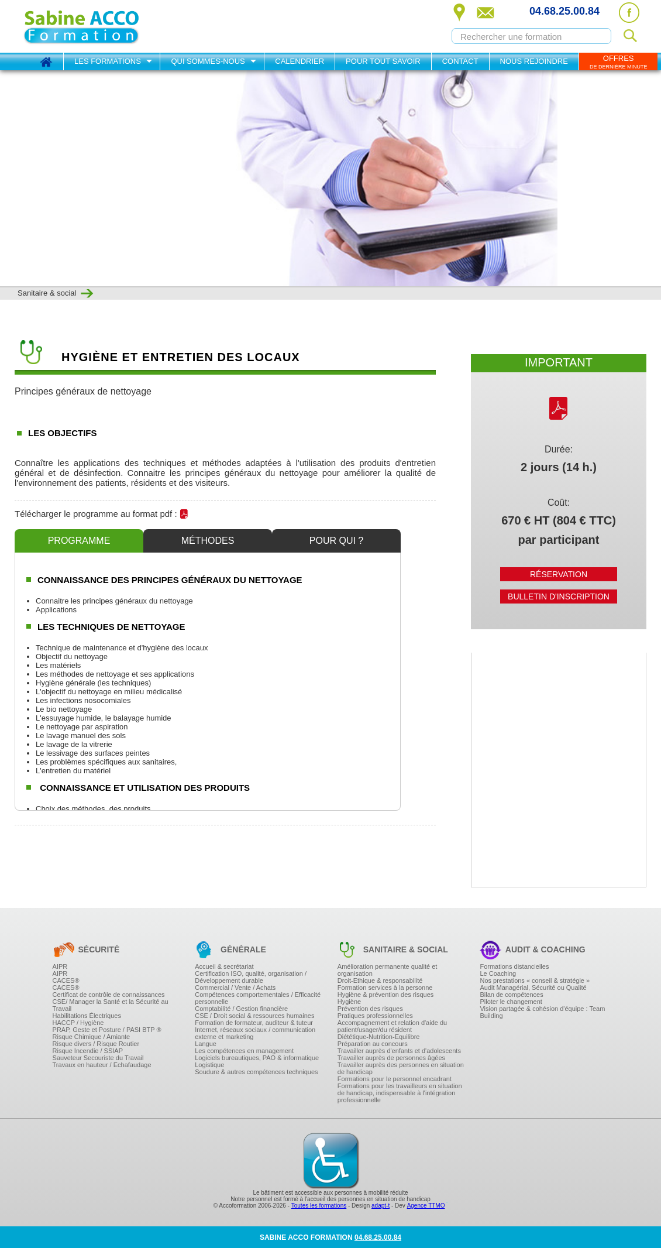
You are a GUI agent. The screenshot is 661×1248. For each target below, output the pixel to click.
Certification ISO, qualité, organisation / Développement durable (251, 977)
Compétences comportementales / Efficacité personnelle (258, 998)
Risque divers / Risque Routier (96, 1043)
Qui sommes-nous (208, 61)
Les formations (107, 61)
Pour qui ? (336, 541)
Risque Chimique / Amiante (91, 1036)
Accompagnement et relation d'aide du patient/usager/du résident (392, 1026)
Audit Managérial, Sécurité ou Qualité (533, 987)
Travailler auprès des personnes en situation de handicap (401, 1068)
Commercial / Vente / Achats (235, 987)
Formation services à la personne (385, 987)
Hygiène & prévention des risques (385, 994)
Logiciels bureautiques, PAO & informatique (257, 1057)
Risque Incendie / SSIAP (88, 1050)
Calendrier (299, 61)
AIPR (60, 966)
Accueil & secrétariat (224, 966)
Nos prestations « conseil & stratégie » (535, 980)
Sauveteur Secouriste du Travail (98, 1057)
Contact (460, 61)
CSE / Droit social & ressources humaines (254, 1015)
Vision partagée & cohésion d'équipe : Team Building (542, 1012)
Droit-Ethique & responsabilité (380, 980)
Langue (205, 1043)
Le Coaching (498, 973)
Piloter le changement (511, 1001)
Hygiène (349, 1001)
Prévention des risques (370, 1008)
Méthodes (208, 541)
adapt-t (380, 1205)
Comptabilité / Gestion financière (241, 1008)
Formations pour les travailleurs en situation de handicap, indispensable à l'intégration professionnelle (400, 1092)
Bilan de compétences (511, 994)
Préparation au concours (373, 1043)
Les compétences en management (244, 1050)
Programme (79, 541)
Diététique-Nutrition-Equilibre (379, 1036)
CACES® (66, 980)
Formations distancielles (514, 966)
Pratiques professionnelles (375, 1015)
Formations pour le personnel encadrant (395, 1078)
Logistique (209, 1064)
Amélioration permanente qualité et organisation (388, 970)
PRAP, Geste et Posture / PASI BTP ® (107, 1029)
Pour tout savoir (383, 61)
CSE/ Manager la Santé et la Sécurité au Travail (110, 1005)
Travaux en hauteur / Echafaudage (102, 1064)
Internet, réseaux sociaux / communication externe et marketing (255, 1033)
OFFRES (619, 62)
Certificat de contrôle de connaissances (109, 994)
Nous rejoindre (534, 61)
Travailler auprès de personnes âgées (391, 1057)
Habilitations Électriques (87, 1015)
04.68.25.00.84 (564, 11)
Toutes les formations (319, 1205)
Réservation (558, 574)
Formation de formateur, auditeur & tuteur (254, 1022)
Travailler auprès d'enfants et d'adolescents (399, 1050)
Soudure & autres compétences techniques (256, 1071)
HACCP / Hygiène (78, 1022)
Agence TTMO (426, 1205)
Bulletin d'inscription (559, 596)
